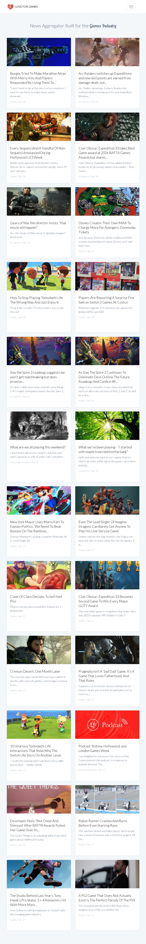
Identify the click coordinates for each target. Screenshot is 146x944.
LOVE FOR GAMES (23, 7)
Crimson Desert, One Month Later (35, 671)
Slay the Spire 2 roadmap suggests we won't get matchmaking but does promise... (37, 377)
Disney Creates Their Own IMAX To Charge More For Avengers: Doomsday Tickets (107, 227)
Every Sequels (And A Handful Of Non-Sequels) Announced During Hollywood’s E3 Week (38, 152)
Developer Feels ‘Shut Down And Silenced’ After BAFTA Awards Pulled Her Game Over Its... (37, 825)
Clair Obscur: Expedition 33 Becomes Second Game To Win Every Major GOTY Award (106, 601)
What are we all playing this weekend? (37, 447)
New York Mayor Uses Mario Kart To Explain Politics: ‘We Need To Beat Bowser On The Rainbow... (37, 526)
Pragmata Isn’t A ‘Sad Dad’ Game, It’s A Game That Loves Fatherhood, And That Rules (106, 676)
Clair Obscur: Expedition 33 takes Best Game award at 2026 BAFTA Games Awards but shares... (107, 152)
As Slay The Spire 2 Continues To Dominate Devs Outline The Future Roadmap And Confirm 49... (104, 377)
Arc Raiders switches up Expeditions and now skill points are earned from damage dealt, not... (105, 78)
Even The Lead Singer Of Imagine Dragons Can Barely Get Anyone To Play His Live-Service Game (104, 526)
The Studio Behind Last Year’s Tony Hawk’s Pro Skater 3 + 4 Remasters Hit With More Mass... (38, 900)
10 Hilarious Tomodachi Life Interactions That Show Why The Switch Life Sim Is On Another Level (35, 750)
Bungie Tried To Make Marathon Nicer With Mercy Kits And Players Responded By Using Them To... (38, 78)
